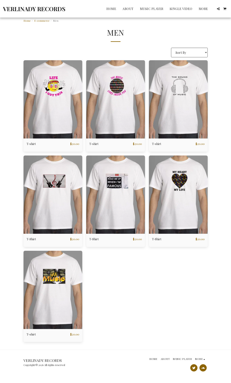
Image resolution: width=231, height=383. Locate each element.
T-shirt (32, 144)
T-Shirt (32, 239)
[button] (218, 8)
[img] (53, 99)
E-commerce (42, 20)
